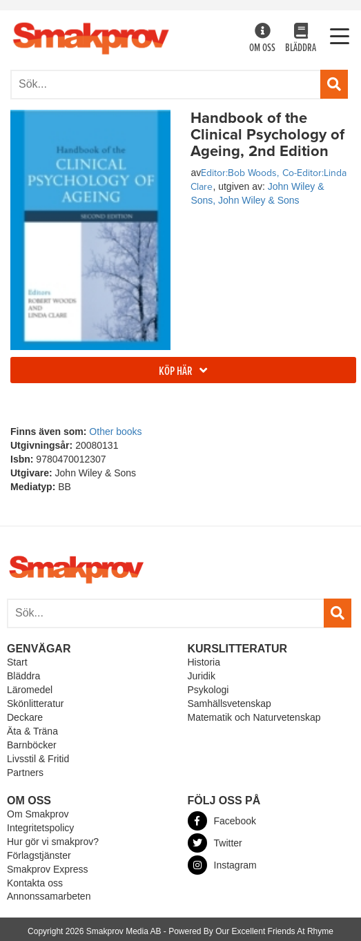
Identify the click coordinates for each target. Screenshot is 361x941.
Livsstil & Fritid (38, 758)
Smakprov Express (47, 869)
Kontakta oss (35, 883)
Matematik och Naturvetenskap (254, 717)
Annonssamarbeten (48, 896)
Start (17, 662)
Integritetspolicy (40, 827)
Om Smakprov (37, 813)
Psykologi (208, 689)
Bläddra (300, 39)
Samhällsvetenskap (229, 703)
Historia (204, 662)
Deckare (25, 717)
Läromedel (29, 689)
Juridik (201, 675)
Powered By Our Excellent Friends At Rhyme (250, 931)
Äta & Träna (32, 731)
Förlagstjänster (39, 855)
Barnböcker (32, 744)
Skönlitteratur (35, 703)
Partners (25, 772)
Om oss (262, 39)
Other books (115, 431)
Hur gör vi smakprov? (53, 841)
